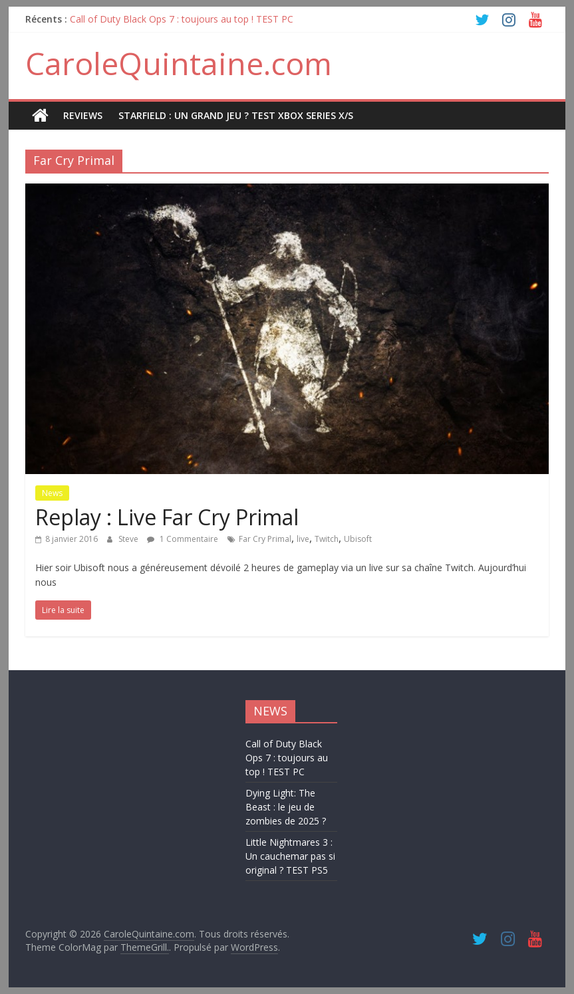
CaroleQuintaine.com (178, 63)
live (303, 539)
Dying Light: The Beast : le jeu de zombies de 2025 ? (285, 807)
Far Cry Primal (265, 539)
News (52, 493)
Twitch (327, 539)
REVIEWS (82, 115)
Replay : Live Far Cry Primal (167, 517)
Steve (129, 539)
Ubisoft (358, 539)
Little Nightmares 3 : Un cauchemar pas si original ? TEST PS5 (290, 856)
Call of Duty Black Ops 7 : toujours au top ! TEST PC (181, 19)
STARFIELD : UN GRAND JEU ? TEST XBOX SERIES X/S (235, 115)
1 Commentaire (182, 539)
